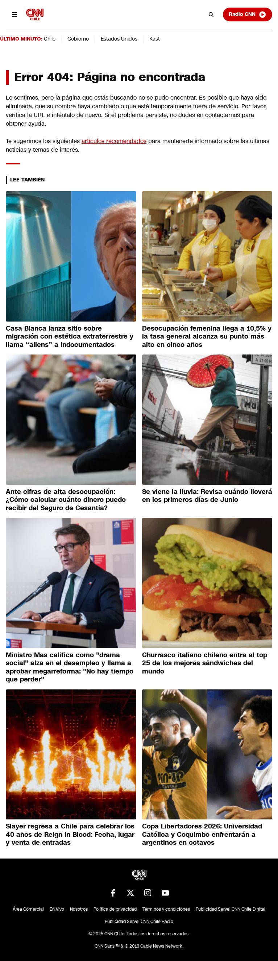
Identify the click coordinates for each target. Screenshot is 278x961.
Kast (154, 38)
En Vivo (57, 909)
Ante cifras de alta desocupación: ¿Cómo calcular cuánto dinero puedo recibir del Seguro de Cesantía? (66, 500)
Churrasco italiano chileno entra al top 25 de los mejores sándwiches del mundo (204, 663)
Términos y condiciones (166, 909)
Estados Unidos (119, 38)
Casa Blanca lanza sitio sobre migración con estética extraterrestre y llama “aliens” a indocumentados (69, 336)
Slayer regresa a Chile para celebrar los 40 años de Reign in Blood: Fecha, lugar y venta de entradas (70, 834)
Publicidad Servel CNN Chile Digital (230, 909)
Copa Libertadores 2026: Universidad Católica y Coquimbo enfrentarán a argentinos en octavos (202, 834)
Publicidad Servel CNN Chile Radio (139, 921)
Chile (49, 38)
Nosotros (79, 909)
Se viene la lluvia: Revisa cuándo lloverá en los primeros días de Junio (207, 496)
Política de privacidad (115, 909)
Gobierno (78, 38)
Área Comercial (28, 909)
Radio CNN (247, 14)
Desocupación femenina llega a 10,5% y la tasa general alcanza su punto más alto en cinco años (206, 336)
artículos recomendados (114, 141)
